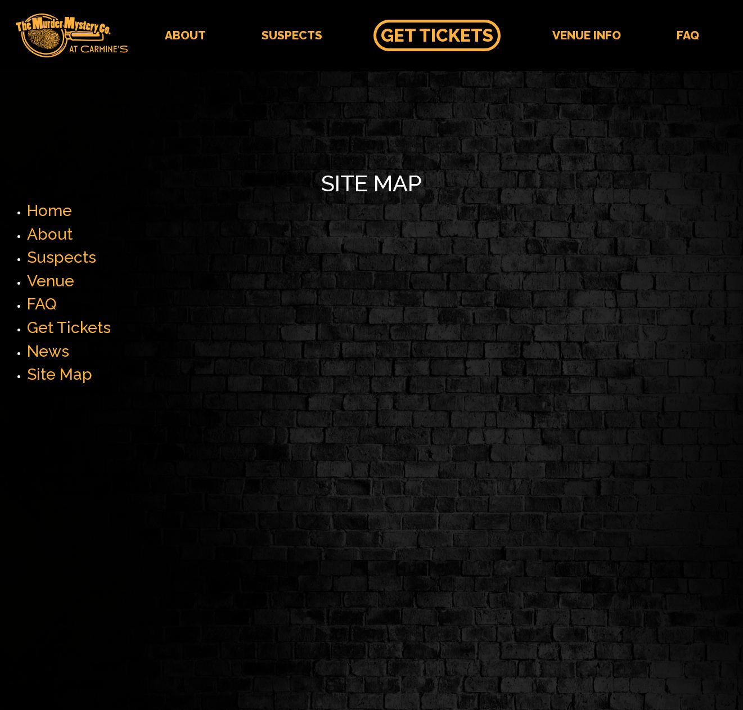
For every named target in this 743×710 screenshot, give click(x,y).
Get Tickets (437, 35)
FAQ (688, 35)
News (48, 351)
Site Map (59, 374)
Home (49, 210)
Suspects (292, 35)
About (185, 35)
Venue (50, 281)
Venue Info (586, 35)
